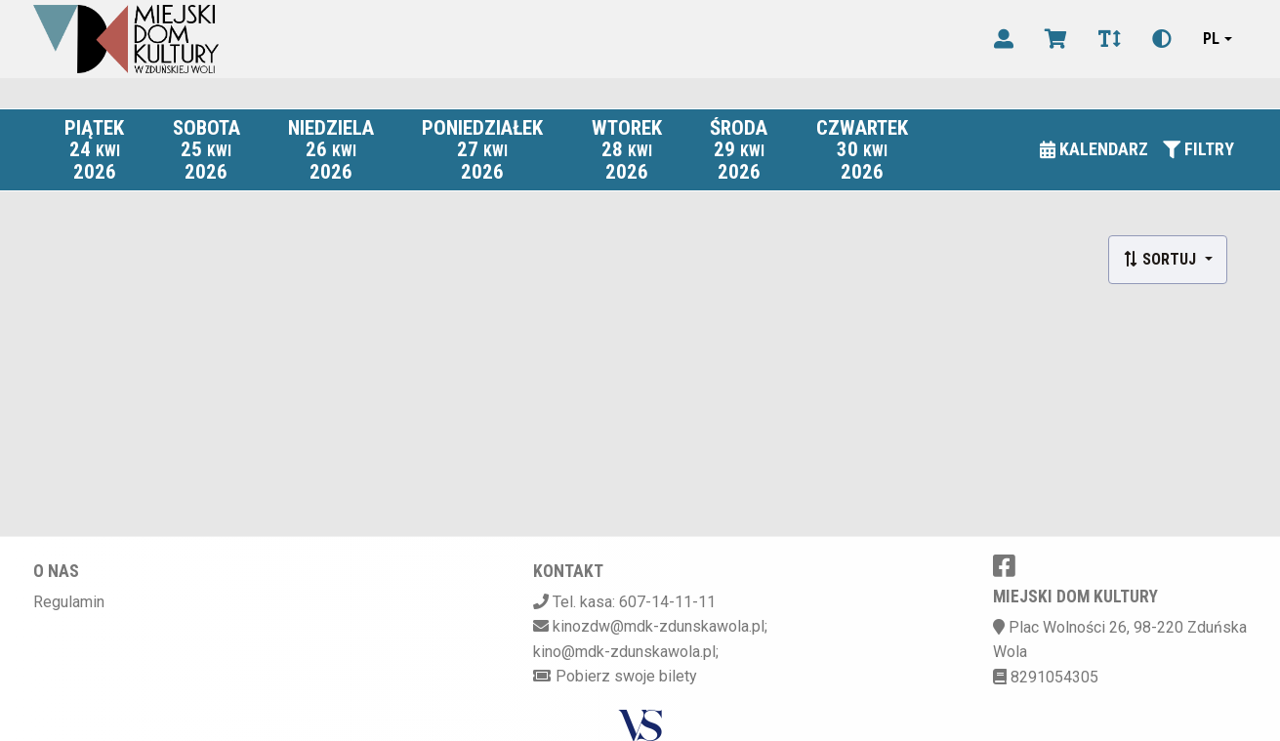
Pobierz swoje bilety (626, 676)
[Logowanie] (1003, 39)
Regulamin (68, 602)
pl (1211, 38)
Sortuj (1161, 259)
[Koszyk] (1056, 39)
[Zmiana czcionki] (1109, 39)
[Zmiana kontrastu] (1161, 39)
